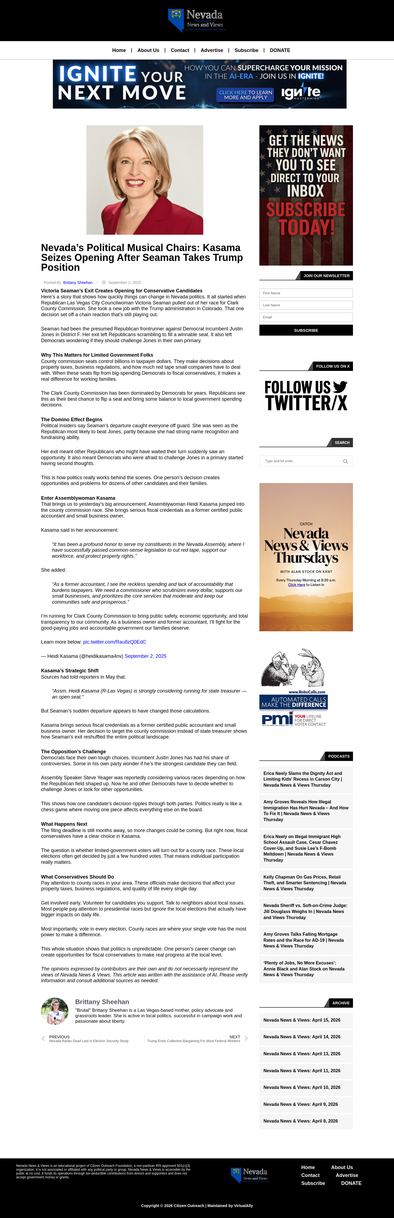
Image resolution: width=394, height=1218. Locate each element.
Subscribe (246, 50)
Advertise (212, 50)
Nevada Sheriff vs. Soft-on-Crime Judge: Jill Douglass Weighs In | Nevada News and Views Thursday (305, 911)
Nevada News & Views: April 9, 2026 (300, 1104)
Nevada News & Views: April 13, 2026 (301, 1053)
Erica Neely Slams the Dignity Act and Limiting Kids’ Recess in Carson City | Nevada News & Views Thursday (302, 779)
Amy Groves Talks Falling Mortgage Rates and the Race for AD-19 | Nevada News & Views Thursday (303, 940)
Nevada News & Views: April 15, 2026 (301, 1020)
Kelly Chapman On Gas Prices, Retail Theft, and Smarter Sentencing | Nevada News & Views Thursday (304, 883)
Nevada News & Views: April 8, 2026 (300, 1121)
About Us (148, 50)
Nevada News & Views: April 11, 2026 (301, 1070)
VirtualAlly (243, 1206)
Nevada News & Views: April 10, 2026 (301, 1087)
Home (119, 50)
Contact (180, 50)
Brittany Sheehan (78, 282)
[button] (195, 105)
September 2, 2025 (145, 656)
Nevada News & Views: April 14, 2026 (301, 1036)
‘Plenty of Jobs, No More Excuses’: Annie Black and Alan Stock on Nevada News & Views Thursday (303, 969)
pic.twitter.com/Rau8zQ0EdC (114, 642)
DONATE (280, 50)
